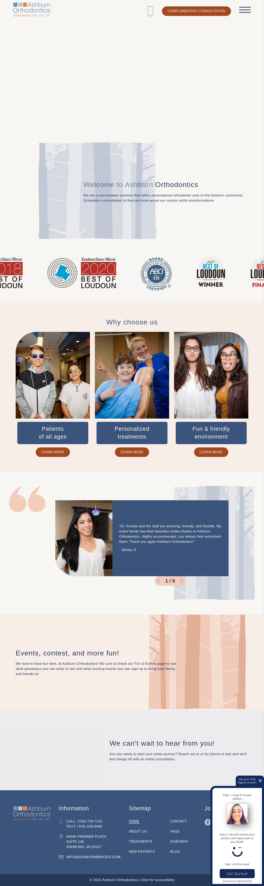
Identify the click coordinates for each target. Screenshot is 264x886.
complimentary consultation (196, 11)
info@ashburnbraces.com (93, 857)
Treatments (140, 841)
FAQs (175, 831)
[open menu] (245, 10)
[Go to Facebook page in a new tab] (208, 822)
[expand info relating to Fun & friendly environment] (211, 433)
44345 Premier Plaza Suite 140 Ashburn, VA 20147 (86, 842)
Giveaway (179, 841)
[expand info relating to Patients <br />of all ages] (52, 433)
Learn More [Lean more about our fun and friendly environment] (211, 452)
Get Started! (237, 873)
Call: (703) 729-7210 (84, 821)
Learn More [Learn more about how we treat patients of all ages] (52, 452)
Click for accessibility (157, 880)
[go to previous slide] (158, 581)
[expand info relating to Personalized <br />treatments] (132, 433)
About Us (138, 831)
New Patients (142, 851)
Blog (175, 851)
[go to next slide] (182, 581)
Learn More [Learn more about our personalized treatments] (132, 452)
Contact (178, 821)
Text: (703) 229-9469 (84, 826)
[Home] (31, 8)
